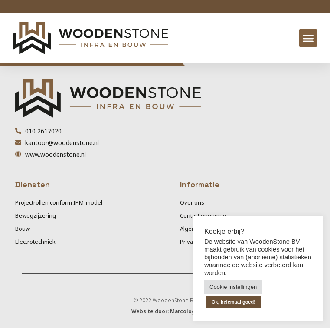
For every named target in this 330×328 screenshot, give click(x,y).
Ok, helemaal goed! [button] (233, 302)
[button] (308, 38)
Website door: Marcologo (165, 311)
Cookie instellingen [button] (233, 287)
